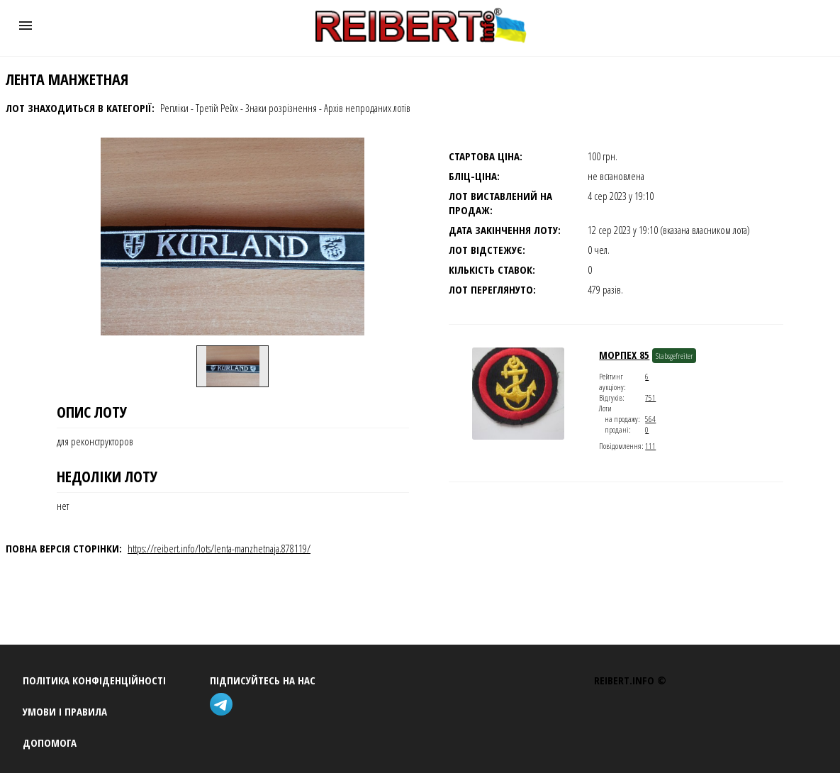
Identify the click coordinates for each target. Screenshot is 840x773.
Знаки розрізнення (281, 108)
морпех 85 (624, 354)
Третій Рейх (217, 108)
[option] (232, 366)
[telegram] (224, 706)
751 (650, 397)
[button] (25, 25)
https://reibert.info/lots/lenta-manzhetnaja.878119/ (219, 548)
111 (650, 445)
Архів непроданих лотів (367, 108)
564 (650, 418)
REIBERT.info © (630, 680)
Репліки (174, 108)
